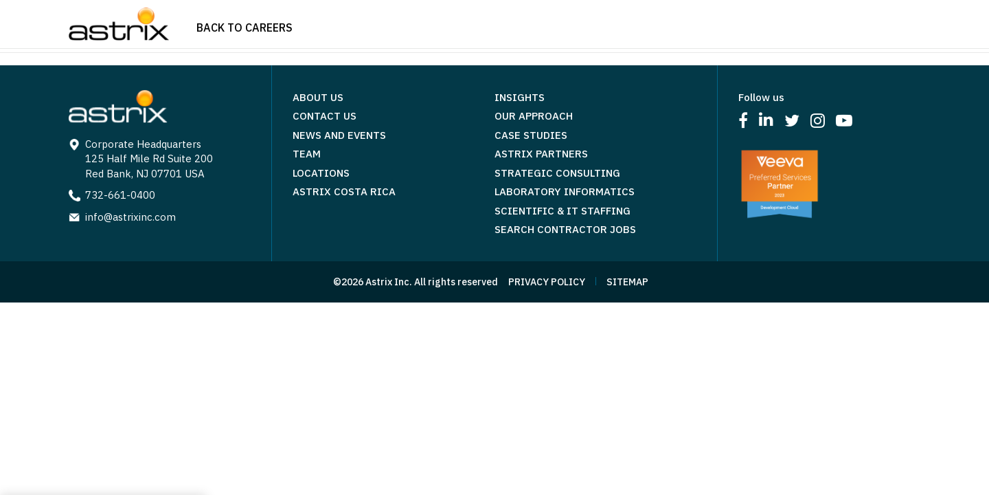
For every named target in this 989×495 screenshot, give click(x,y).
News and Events (339, 135)
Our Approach (533, 115)
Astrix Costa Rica (344, 191)
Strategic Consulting (557, 172)
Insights (519, 97)
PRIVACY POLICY (546, 282)
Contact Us (324, 115)
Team (307, 153)
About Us (318, 97)
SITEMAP (627, 282)
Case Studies (530, 135)
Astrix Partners (541, 153)
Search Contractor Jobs (565, 229)
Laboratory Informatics (564, 191)
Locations (321, 172)
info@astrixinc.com (130, 216)
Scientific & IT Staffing (562, 210)
